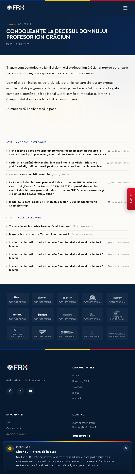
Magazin (77, 398)
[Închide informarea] (126, 448)
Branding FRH (80, 381)
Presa (75, 375)
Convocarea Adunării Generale (29, 174)
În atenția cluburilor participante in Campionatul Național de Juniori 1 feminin (56, 244)
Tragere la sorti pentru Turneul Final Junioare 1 (40, 226)
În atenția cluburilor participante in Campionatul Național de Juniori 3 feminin (56, 268)
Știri (8, 422)
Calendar (77, 387)
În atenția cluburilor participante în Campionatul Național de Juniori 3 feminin (56, 256)
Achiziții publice (16, 434)
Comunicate (13, 428)
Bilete (75, 392)
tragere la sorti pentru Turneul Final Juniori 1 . (39, 234)
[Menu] (125, 8)
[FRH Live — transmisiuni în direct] (131, 199)
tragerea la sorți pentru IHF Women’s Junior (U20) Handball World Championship (53, 204)
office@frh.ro (81, 436)
